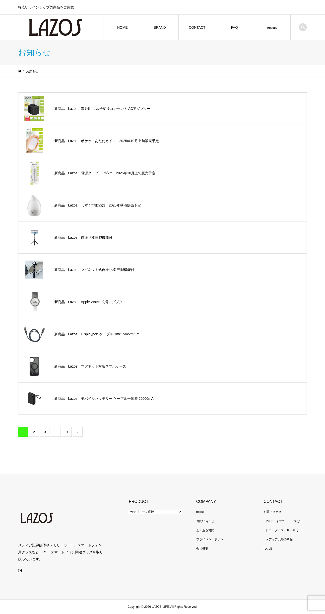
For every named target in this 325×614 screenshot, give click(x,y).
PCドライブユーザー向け (283, 521)
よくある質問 (205, 530)
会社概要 (202, 548)
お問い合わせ (205, 521)
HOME (122, 27)
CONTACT (197, 27)
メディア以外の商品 (279, 539)
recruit (272, 27)
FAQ (234, 27)
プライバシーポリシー (211, 539)
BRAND (160, 27)
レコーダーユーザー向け (282, 530)
